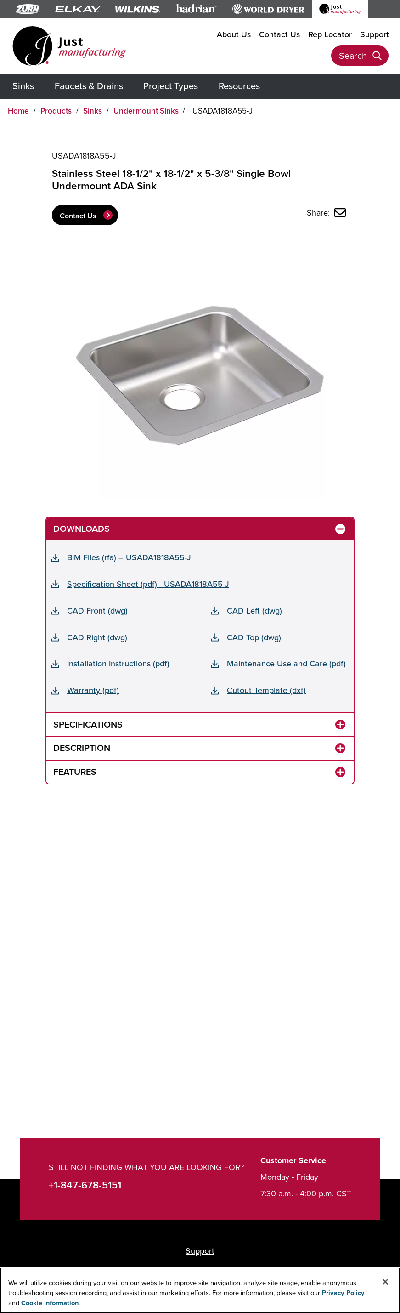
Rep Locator (330, 34)
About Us (234, 34)
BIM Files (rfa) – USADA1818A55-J (129, 557)
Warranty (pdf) (93, 690)
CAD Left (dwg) (254, 610)
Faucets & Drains (89, 85)
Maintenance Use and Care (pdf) (286, 663)
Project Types (170, 85)
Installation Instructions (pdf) (118, 663)
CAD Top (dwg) (254, 637)
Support (374, 34)
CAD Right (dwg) (97, 637)
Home (18, 110)
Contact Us (279, 34)
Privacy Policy (343, 1292)
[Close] (385, 1282)
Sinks (23, 85)
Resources (239, 85)
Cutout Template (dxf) (266, 690)
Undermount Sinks (146, 110)
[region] (200, 1290)
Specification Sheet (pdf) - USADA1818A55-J (148, 584)
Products (56, 110)
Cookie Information (50, 1302)
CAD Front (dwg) (97, 610)
